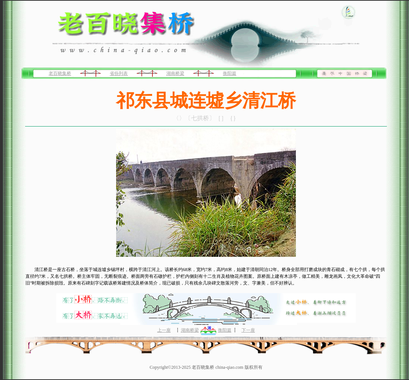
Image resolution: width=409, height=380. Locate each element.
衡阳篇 (229, 73)
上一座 (164, 330)
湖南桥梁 (175, 73)
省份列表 (119, 73)
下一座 (248, 330)
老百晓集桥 (60, 73)
